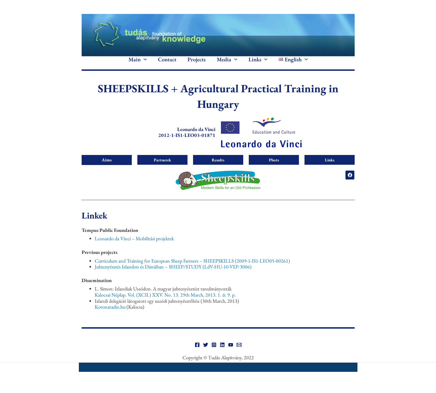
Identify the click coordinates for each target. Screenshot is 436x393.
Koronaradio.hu (110, 315)
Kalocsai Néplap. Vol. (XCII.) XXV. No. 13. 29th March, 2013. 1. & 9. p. (165, 303)
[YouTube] (230, 353)
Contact (167, 63)
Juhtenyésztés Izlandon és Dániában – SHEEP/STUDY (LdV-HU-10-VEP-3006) (173, 275)
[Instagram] (213, 353)
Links (258, 63)
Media (227, 63)
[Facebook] (197, 353)
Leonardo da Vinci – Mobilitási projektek (134, 247)
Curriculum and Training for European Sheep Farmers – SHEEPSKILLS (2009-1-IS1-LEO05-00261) (192, 269)
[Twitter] (205, 353)
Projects (196, 63)
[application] (144, 63)
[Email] (239, 353)
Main (137, 63)
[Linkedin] (222, 353)
